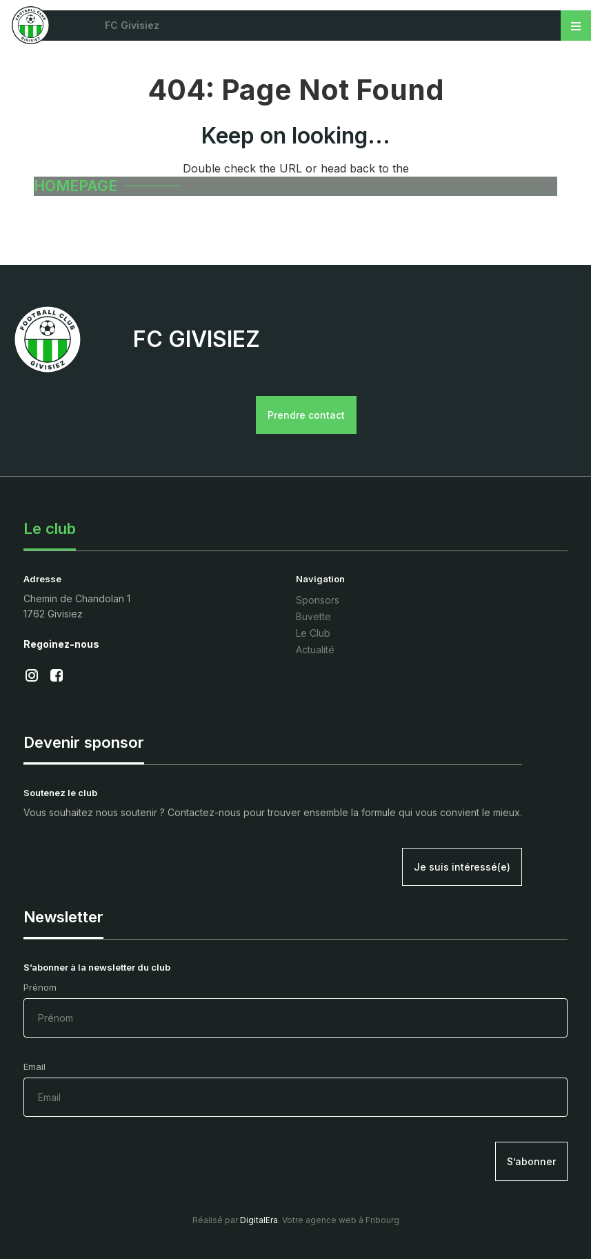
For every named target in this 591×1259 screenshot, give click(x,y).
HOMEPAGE (77, 187)
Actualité (315, 647)
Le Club (313, 631)
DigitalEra (259, 1218)
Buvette (313, 614)
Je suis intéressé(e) (462, 865)
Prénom (295, 1007)
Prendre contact (309, 415)
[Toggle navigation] (576, 25)
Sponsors (317, 598)
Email (295, 1087)
